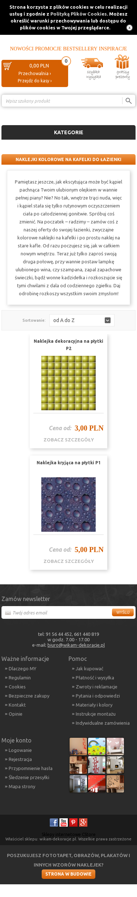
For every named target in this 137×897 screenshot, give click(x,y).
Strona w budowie (68, 874)
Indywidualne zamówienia (103, 722)
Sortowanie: (34, 320)
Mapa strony (22, 786)
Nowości (21, 49)
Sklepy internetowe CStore (69, 834)
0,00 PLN (39, 66)
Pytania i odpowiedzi (98, 695)
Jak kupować (89, 668)
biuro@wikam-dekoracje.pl (76, 644)
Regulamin (20, 677)
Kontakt (17, 704)
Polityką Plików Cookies (78, 13)
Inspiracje (113, 49)
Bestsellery (80, 49)
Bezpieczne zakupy (29, 695)
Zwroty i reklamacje (96, 686)
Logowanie (20, 750)
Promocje (48, 49)
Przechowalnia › (34, 73)
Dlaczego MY (22, 668)
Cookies (17, 686)
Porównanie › (120, 113)
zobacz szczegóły (68, 439)
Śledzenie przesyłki (29, 777)
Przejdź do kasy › (34, 80)
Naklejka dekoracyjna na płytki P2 (68, 345)
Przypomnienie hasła (31, 768)
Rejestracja (20, 759)
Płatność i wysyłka (95, 677)
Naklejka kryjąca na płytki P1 (69, 462)
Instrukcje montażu (96, 713)
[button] (82, 320)
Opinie (15, 713)
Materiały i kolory (94, 704)
